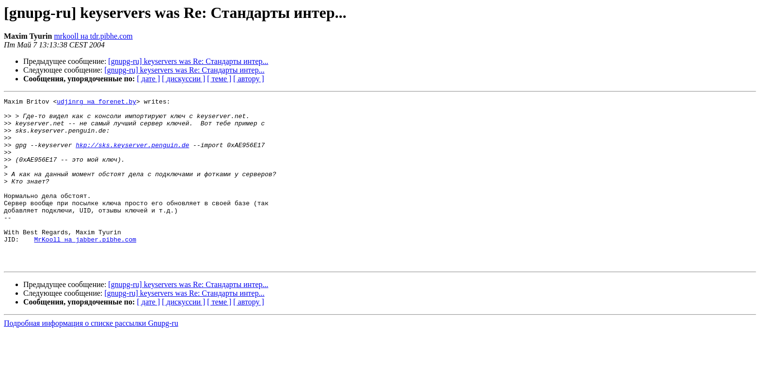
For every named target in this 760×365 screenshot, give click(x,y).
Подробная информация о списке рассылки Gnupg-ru (91, 356)
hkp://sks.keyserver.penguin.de (132, 155)
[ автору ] (248, 79)
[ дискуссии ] (183, 79)
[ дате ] (148, 79)
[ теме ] (219, 79)
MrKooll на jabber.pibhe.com (85, 268)
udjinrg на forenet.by (96, 102)
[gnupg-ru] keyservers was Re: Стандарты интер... (188, 61)
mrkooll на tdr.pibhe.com (93, 36)
